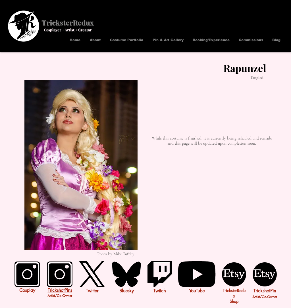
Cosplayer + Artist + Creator (68, 29)
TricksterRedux (67, 22)
